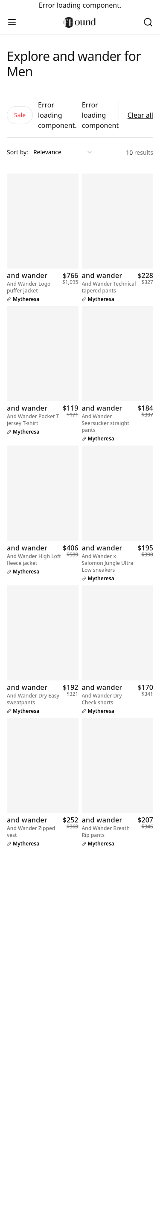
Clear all (140, 115)
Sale (20, 115)
